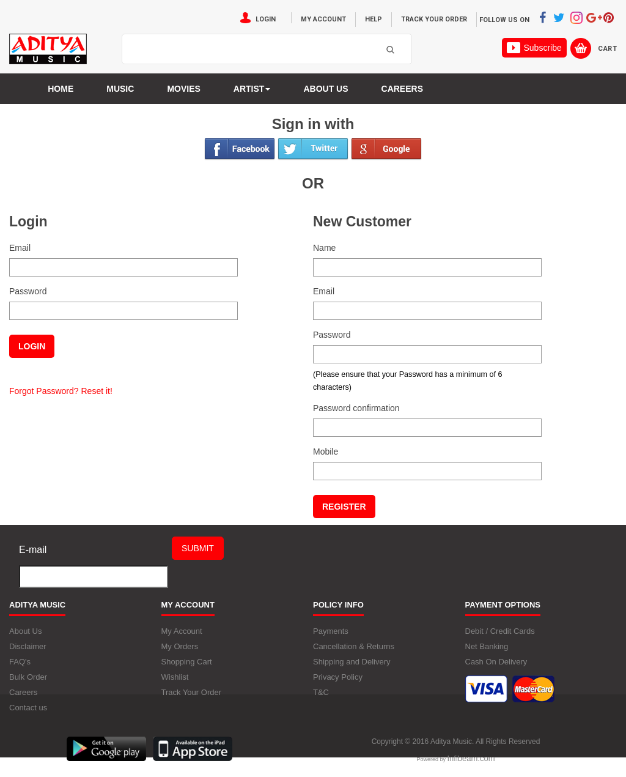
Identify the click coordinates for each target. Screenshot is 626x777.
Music (120, 89)
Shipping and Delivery (351, 661)
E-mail (32, 550)
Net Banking (487, 646)
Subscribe (534, 47)
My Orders (180, 646)
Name (324, 248)
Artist (252, 89)
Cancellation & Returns (353, 646)
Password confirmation (356, 408)
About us (325, 89)
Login (266, 19)
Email (20, 248)
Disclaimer (27, 646)
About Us (25, 631)
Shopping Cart (186, 661)
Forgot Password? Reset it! (60, 391)
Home (60, 89)
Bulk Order (28, 677)
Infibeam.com (471, 758)
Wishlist (175, 677)
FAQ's (20, 661)
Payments (330, 631)
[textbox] (251, 49)
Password (27, 291)
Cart (607, 49)
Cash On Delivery (496, 661)
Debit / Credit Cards (500, 631)
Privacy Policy (338, 677)
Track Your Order (434, 19)
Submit (198, 548)
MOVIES (183, 89)
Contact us (28, 707)
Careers (402, 89)
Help (373, 19)
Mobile (325, 451)
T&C (321, 692)
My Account (323, 19)
